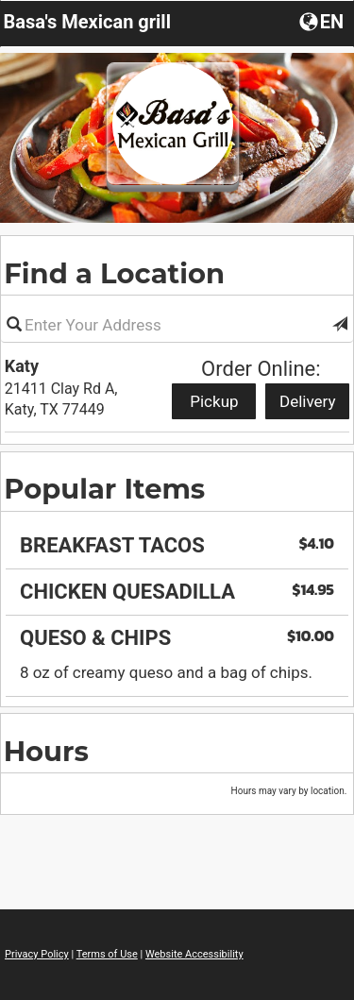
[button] (339, 324)
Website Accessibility (194, 954)
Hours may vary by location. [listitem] (289, 791)
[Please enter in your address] (177, 325)
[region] (177, 522)
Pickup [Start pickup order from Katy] (214, 401)
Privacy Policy (37, 954)
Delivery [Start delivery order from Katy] (307, 401)
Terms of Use (107, 954)
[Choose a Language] (323, 20)
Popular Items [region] (104, 488)
